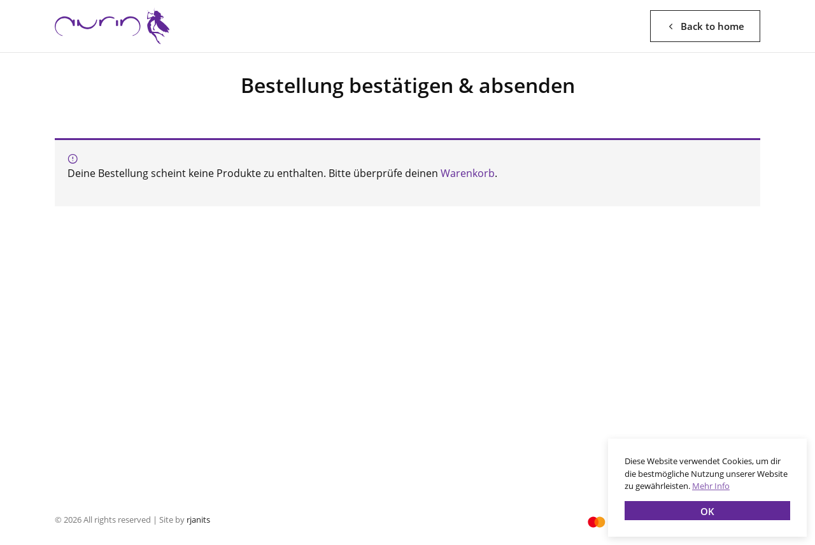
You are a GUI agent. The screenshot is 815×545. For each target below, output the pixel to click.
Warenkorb (468, 173)
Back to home (705, 26)
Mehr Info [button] (711, 486)
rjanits (198, 519)
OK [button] (707, 511)
